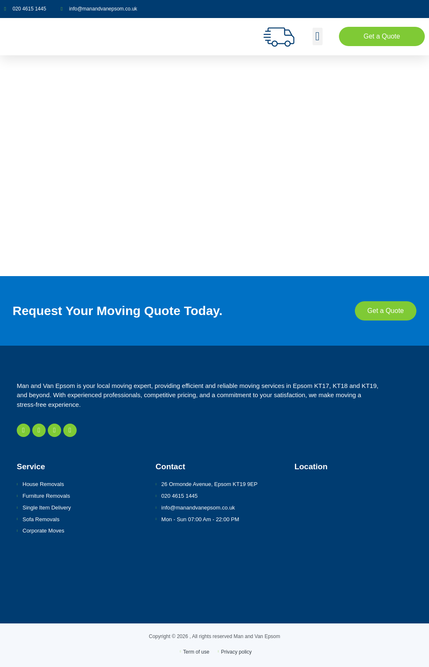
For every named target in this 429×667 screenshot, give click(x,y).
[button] (318, 36)
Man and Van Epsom (257, 636)
